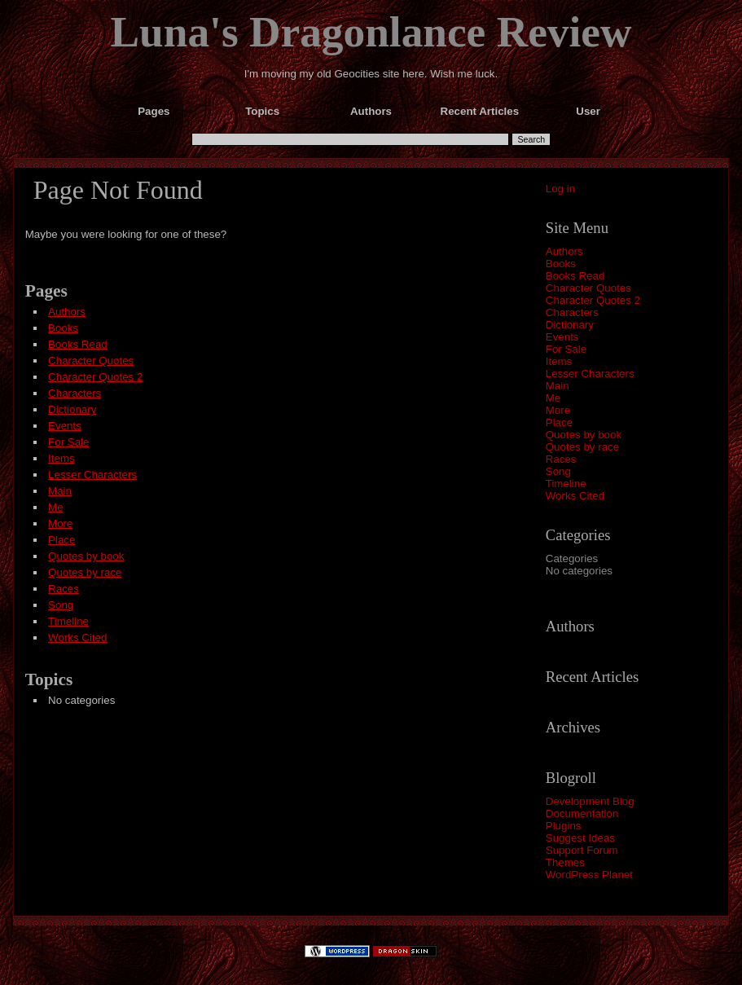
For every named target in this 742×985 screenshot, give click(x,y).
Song (558, 471)
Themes (565, 862)
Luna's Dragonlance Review (371, 31)
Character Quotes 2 (593, 300)
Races (561, 459)
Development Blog (590, 801)
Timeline (566, 483)
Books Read (575, 276)
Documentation (582, 813)
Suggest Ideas (580, 838)
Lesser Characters (590, 373)
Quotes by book (583, 435)
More (558, 410)
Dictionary (570, 325)
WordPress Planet (589, 874)
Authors (564, 251)
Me (553, 398)
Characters (572, 312)
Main (557, 386)
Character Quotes (588, 288)
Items (559, 361)
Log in (560, 188)
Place (559, 422)
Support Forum (582, 850)
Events (562, 337)
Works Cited (575, 496)
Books (561, 263)
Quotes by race (582, 447)
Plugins (564, 826)
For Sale (566, 349)
